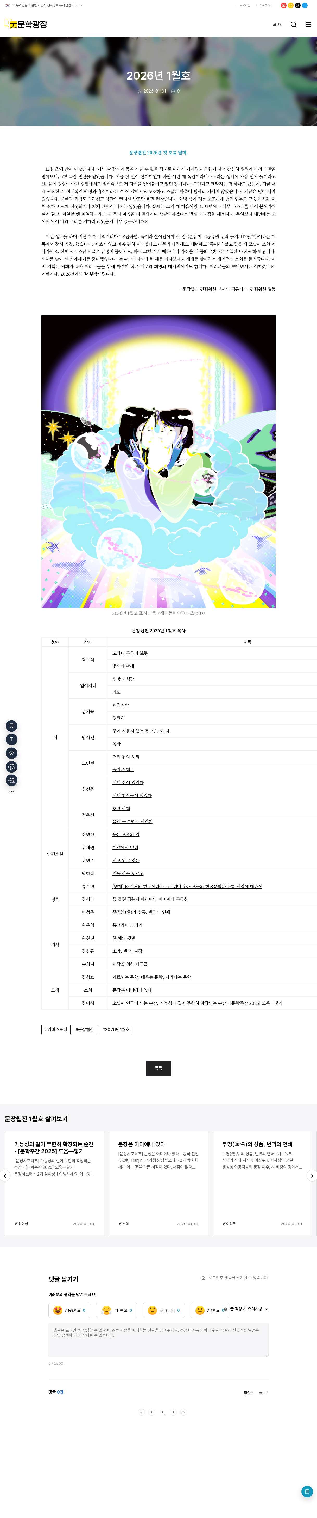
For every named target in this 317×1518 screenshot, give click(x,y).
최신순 (248, 1393)
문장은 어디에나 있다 (132, 990)
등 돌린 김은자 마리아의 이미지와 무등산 (150, 899)
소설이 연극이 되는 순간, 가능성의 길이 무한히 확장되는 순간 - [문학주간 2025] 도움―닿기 (197, 1003)
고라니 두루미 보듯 (130, 653)
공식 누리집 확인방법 (81, 5)
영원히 (118, 718)
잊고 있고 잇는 (126, 860)
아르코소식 (265, 5)
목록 (158, 1068)
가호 (116, 692)
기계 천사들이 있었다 (132, 795)
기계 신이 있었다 (128, 782)
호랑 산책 (121, 808)
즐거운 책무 (123, 769)
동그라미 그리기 (127, 925)
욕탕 (116, 744)
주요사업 (245, 5)
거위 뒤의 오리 (126, 756)
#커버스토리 (56, 1029)
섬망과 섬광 (123, 679)
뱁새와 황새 (123, 666)
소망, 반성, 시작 (127, 951)
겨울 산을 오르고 (128, 873)
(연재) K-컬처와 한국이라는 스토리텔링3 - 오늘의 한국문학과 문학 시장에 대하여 (187, 886)
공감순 (264, 1393)
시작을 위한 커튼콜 (130, 964)
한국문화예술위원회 (214, 5)
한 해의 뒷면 (123, 938)
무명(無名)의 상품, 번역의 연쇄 (141, 912)
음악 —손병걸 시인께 (132, 821)
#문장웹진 (84, 1029)
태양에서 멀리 (125, 847)
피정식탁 (120, 705)
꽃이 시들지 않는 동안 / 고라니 (140, 731)
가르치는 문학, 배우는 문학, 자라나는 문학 (151, 977)
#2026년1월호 (116, 1029)
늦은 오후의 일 (126, 834)
